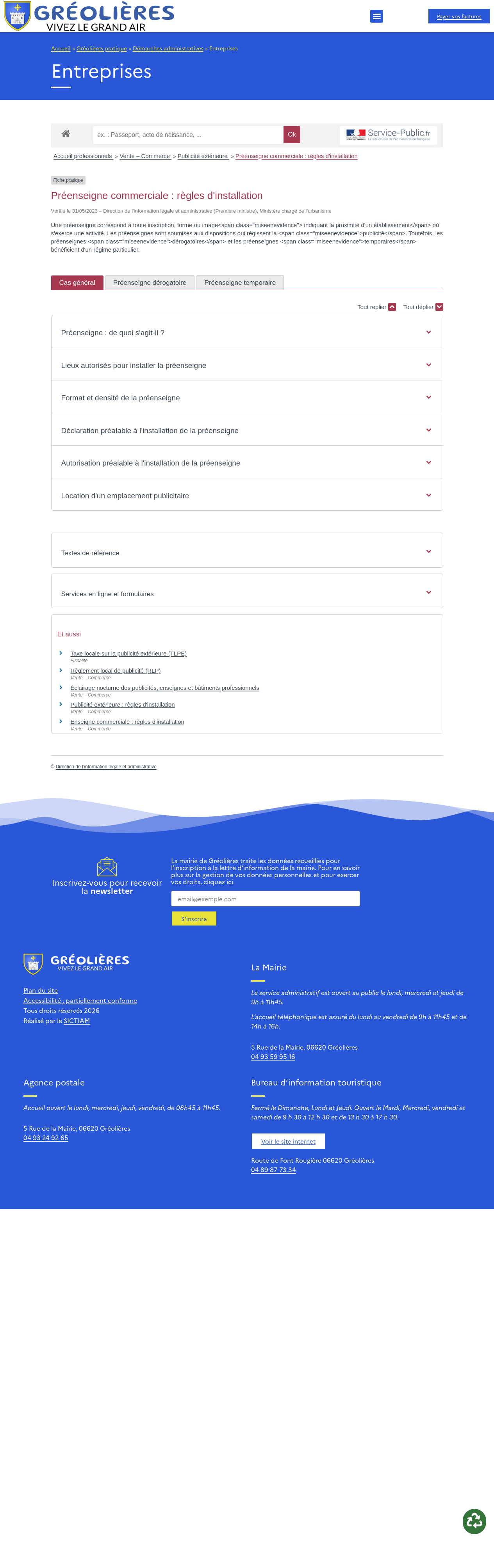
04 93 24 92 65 (45, 1137)
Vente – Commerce (145, 156)
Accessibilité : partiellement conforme (80, 1000)
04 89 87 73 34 (273, 1169)
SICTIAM (77, 1020)
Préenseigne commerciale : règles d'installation (296, 156)
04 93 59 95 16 (273, 1056)
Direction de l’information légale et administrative (106, 766)
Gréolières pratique (102, 48)
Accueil (61, 48)
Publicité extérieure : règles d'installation (123, 704)
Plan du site (40, 990)
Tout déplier (423, 307)
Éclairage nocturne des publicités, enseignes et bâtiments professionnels (165, 687)
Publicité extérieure (203, 156)
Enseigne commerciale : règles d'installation (127, 721)
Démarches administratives (168, 48)
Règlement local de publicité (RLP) (116, 670)
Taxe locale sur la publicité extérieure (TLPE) (129, 653)
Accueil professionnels (83, 156)
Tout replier (376, 307)
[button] (376, 16)
